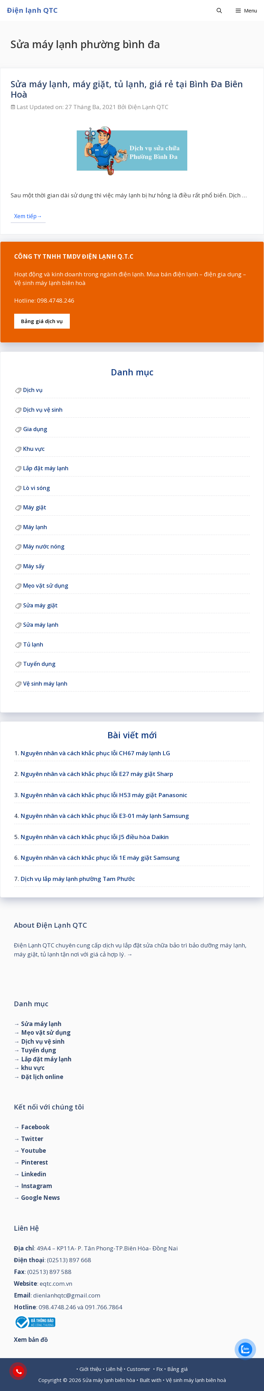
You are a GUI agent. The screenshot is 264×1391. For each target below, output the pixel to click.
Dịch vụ (33, 390)
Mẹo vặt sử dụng (45, 585)
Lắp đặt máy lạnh (45, 468)
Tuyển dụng (39, 664)
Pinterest (34, 1162)
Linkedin (33, 1174)
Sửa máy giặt (40, 605)
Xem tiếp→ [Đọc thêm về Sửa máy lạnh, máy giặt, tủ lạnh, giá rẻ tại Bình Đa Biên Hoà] (28, 216)
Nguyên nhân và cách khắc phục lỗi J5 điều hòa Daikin (94, 837)
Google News (40, 1198)
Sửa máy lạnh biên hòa (109, 1379)
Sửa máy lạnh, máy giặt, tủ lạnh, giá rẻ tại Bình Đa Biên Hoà (127, 89)
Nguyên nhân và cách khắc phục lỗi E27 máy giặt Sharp (96, 774)
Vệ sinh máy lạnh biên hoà (196, 1379)
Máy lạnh (35, 527)
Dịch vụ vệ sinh (43, 409)
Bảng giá (177, 1368)
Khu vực (34, 449)
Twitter (32, 1139)
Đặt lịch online (42, 1077)
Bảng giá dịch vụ (42, 321)
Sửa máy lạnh (40, 624)
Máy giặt (34, 507)
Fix (159, 1368)
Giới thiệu (90, 1368)
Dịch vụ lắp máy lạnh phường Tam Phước (77, 879)
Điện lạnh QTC (32, 10)
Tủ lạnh (33, 644)
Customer (138, 1368)
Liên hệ (114, 1368)
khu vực (33, 1068)
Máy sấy (34, 566)
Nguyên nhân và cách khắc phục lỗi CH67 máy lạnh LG (95, 753)
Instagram (36, 1186)
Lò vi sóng (36, 488)
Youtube (33, 1150)
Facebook (35, 1127)
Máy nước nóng (43, 546)
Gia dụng (35, 429)
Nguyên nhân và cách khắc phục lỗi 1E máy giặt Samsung (100, 858)
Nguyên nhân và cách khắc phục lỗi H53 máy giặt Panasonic (103, 795)
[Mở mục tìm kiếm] (219, 10)
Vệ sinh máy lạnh (45, 683)
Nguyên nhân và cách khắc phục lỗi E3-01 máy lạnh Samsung (104, 816)
